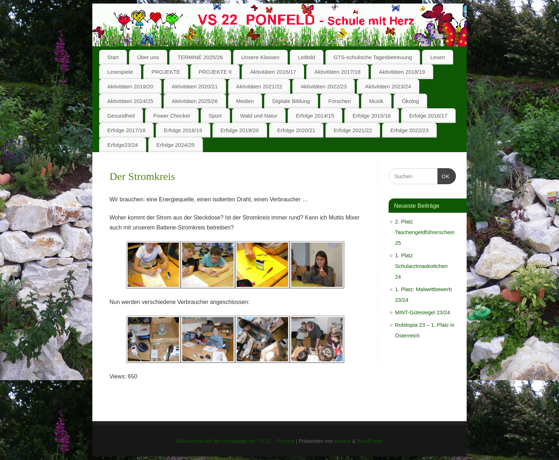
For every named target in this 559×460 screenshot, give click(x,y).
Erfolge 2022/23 (409, 130)
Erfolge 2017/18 (126, 130)
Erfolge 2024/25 (176, 145)
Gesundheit (121, 116)
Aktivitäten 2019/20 (130, 86)
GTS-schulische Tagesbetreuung (372, 57)
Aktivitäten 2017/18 (337, 72)
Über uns (148, 57)
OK (443, 175)
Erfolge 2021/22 (353, 130)
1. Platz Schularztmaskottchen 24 (421, 266)
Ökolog (410, 101)
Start (113, 57)
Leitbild (306, 57)
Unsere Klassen (260, 57)
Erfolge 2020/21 (296, 130)
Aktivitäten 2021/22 (259, 86)
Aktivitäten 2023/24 (388, 86)
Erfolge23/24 (122, 145)
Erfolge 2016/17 (428, 116)
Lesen (437, 57)
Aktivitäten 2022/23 (324, 86)
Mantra (343, 441)
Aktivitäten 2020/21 (195, 86)
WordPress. (370, 441)
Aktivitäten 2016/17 (273, 72)
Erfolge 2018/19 (183, 130)
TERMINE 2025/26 (200, 57)
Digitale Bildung (291, 101)
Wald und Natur (258, 116)
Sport (215, 116)
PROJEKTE (166, 72)
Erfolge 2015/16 (372, 116)
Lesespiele (120, 72)
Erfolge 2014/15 (315, 116)
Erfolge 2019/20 (239, 130)
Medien (245, 101)
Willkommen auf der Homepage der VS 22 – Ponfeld (234, 441)
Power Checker (171, 116)
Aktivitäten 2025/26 (195, 101)
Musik (376, 101)
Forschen (339, 101)
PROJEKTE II (215, 72)
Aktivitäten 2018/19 (402, 72)
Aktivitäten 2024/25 (130, 101)
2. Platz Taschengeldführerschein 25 (425, 232)
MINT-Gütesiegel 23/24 (422, 312)
